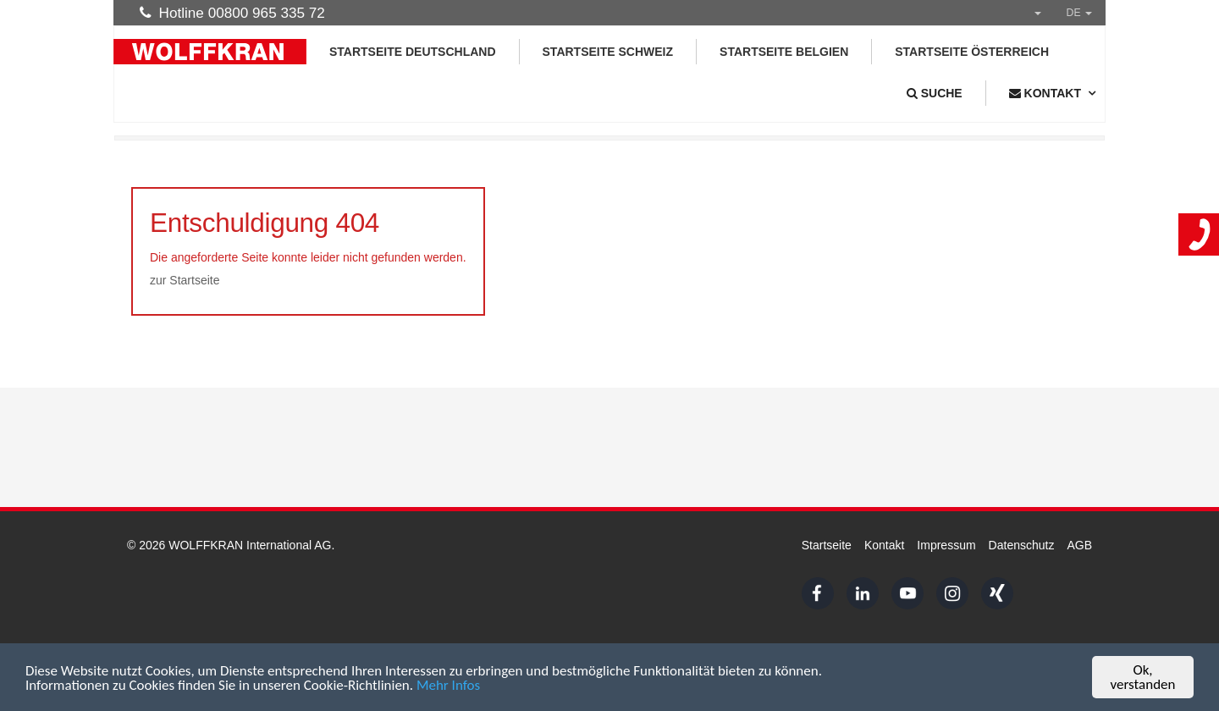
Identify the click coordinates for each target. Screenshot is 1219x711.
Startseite (827, 545)
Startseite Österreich (972, 51)
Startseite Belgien (784, 51)
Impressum (946, 545)
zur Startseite (184, 280)
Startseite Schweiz (608, 51)
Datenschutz (1022, 545)
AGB (1079, 545)
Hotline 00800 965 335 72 (232, 12)
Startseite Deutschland (412, 51)
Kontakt (884, 545)
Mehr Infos (448, 686)
